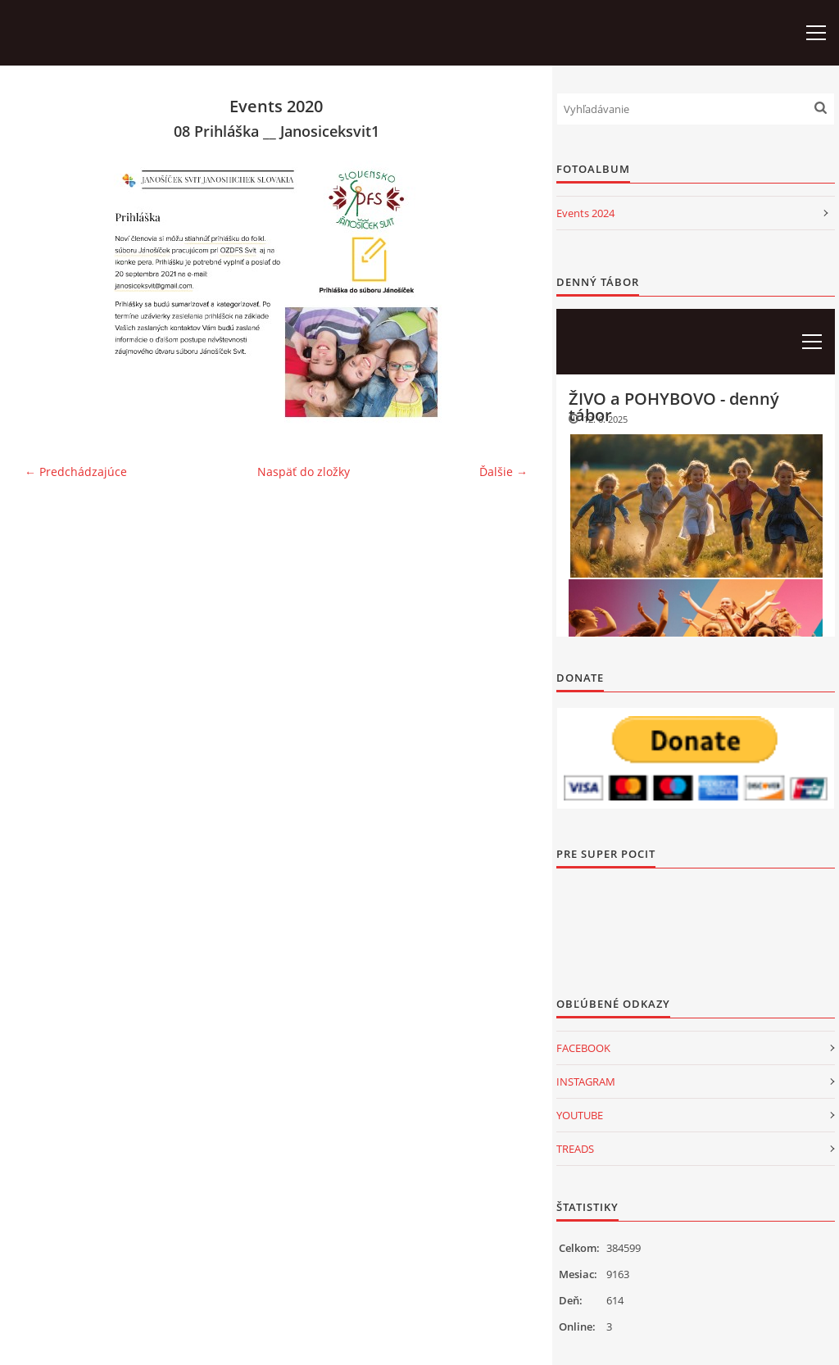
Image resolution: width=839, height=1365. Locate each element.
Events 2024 (585, 213)
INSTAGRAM (585, 1081)
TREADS (575, 1148)
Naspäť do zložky (303, 471)
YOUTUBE (579, 1115)
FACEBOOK (583, 1048)
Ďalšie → (503, 471)
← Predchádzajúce (76, 471)
